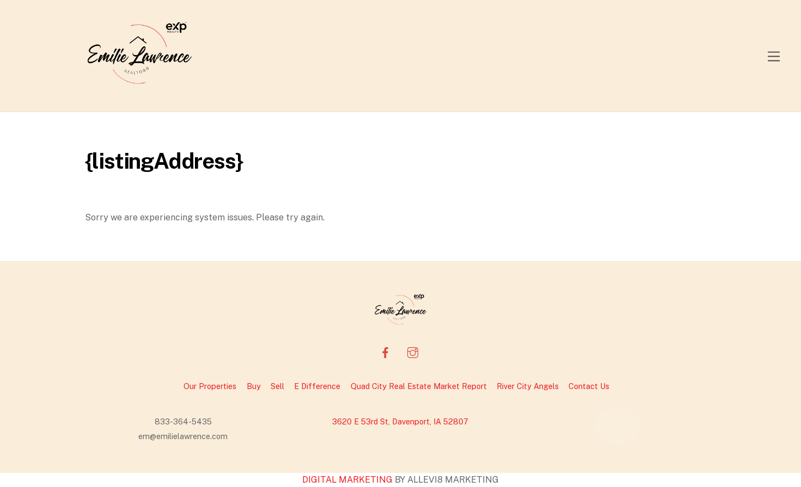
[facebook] (385, 350)
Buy (254, 386)
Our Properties (210, 386)
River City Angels (528, 386)
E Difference (317, 386)
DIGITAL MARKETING (348, 479)
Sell (277, 386)
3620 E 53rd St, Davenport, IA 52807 (400, 421)
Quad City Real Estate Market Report (419, 386)
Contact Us (588, 386)
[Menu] (773, 56)
